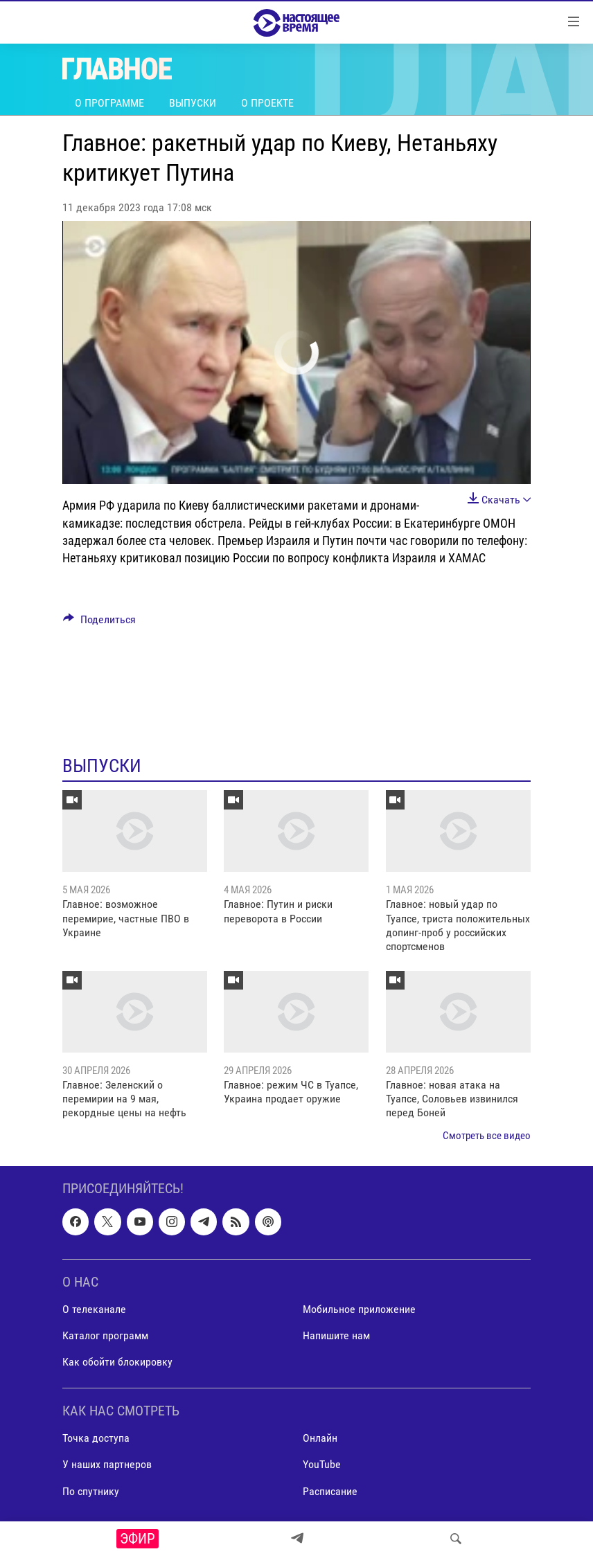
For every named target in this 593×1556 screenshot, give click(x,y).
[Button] (99, 623)
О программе (109, 102)
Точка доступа (96, 1438)
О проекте (267, 102)
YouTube (322, 1465)
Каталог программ (105, 1335)
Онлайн (320, 1438)
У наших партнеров (107, 1465)
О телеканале (94, 1309)
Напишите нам (336, 1335)
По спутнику (90, 1491)
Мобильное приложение (359, 1309)
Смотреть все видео (487, 1135)
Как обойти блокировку (117, 1361)
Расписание (330, 1491)
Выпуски (192, 102)
